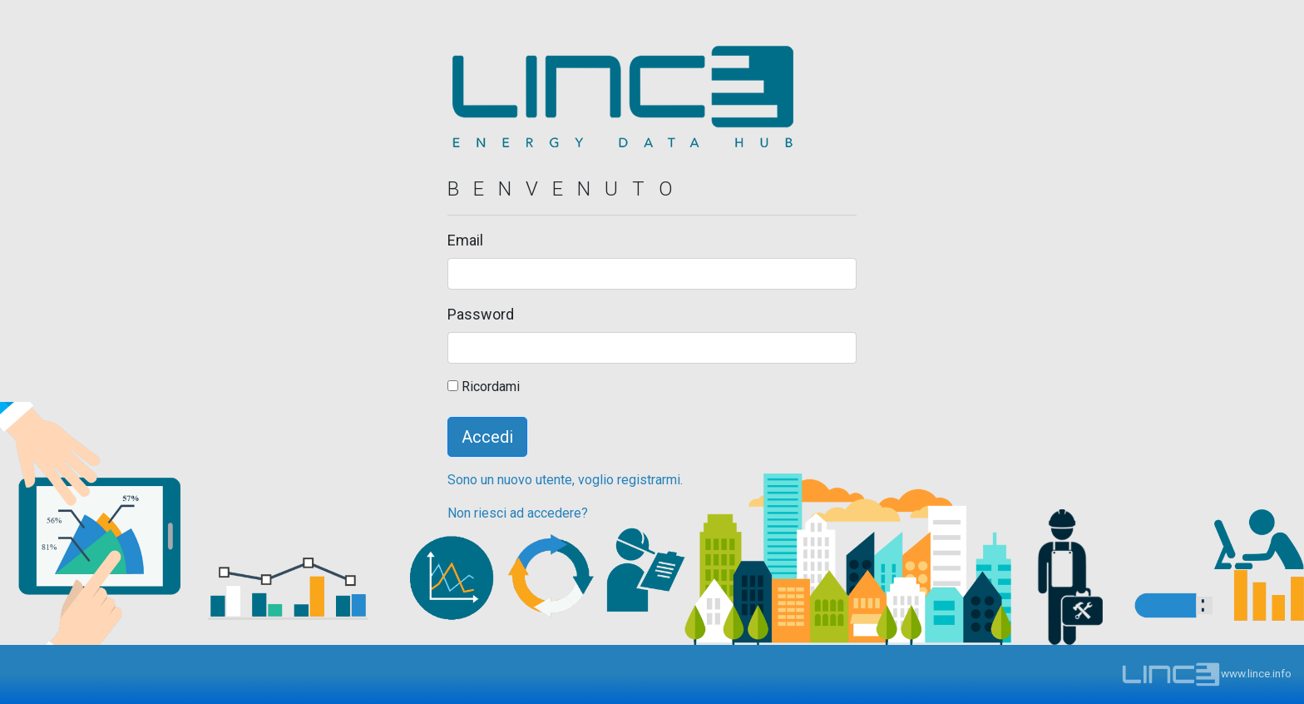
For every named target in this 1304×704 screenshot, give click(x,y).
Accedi (487, 437)
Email (465, 240)
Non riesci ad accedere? (517, 513)
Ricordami (483, 386)
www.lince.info (1206, 673)
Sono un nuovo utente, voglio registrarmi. (565, 480)
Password (480, 314)
